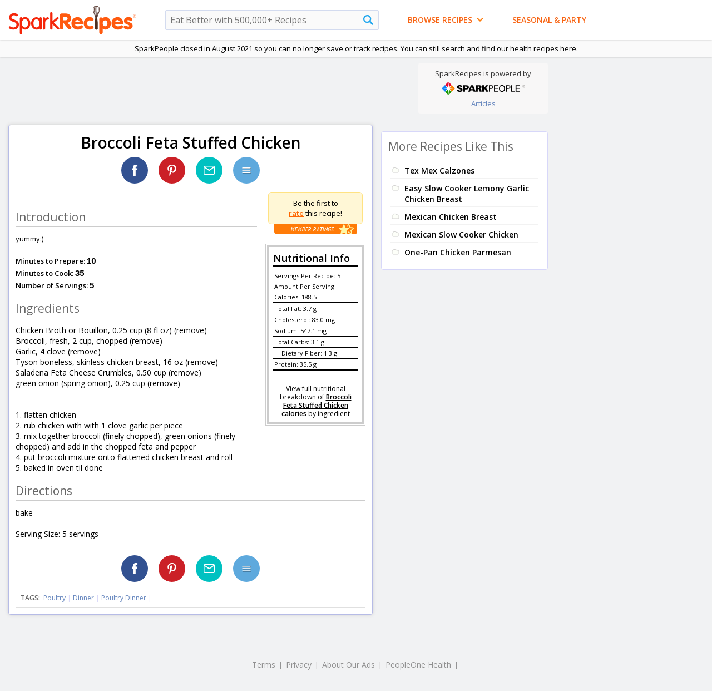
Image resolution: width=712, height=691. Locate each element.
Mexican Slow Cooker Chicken (461, 234)
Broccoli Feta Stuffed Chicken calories (316, 405)
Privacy (299, 664)
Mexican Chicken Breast (450, 216)
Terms (263, 664)
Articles (483, 103)
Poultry (54, 598)
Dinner (83, 598)
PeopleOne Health (418, 664)
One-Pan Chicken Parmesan (457, 252)
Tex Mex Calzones (439, 170)
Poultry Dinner (123, 598)
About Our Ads (348, 664)
